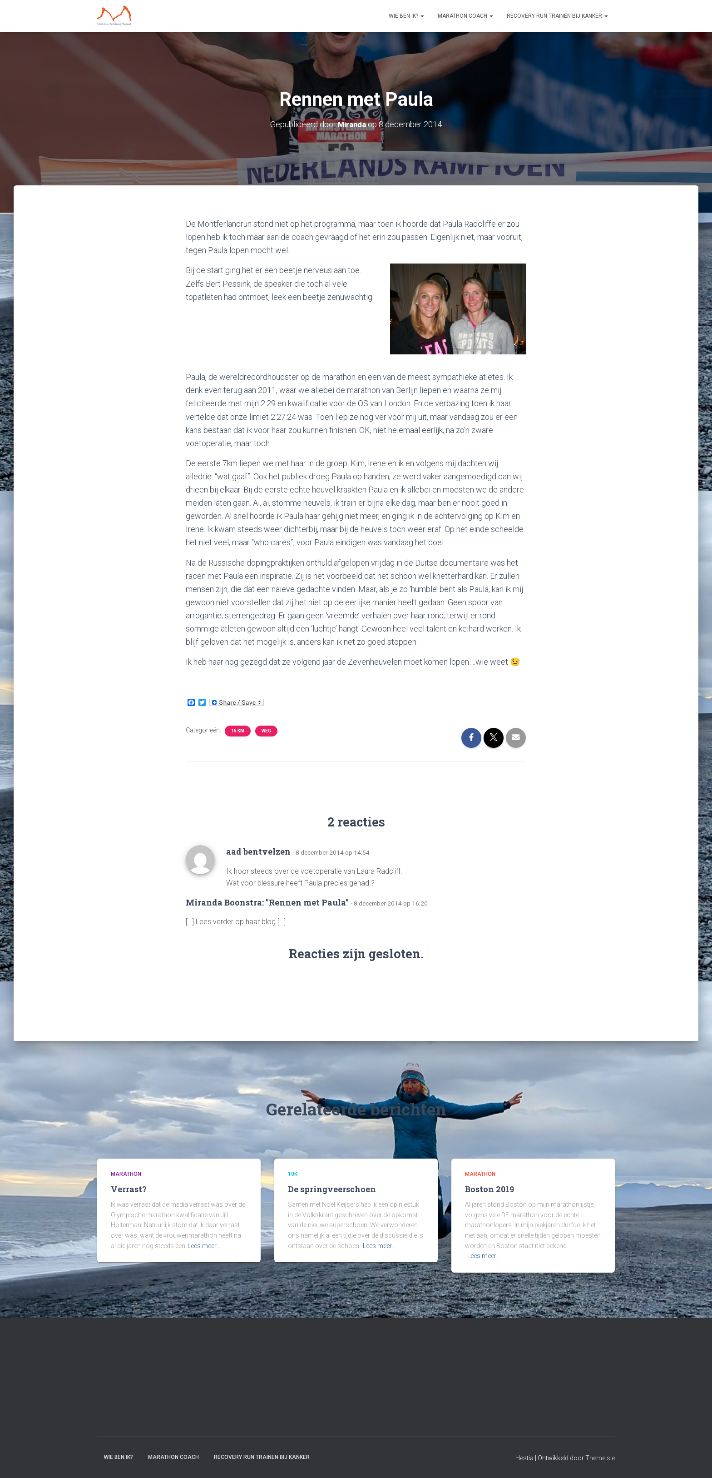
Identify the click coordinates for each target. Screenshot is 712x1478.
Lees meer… (204, 1245)
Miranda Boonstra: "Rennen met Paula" (267, 901)
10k (292, 1174)
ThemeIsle (600, 1458)
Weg (266, 730)
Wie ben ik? (406, 16)
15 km (237, 730)
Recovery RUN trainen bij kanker (557, 16)
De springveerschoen (332, 1189)
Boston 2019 (489, 1189)
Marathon (126, 1174)
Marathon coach (465, 16)
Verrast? (129, 1189)
